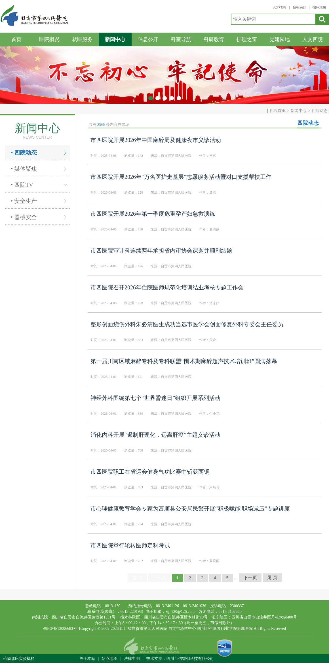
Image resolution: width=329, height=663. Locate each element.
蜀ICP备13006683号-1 (61, 628)
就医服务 (82, 39)
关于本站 (87, 658)
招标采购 (299, 7)
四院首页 (278, 111)
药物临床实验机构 (19, 658)
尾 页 (272, 577)
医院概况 (49, 39)
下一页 (250, 577)
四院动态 (320, 111)
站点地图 (109, 658)
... (236, 577)
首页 (16, 39)
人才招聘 (279, 7)
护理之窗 (247, 39)
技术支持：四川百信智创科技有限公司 (180, 658)
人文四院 (312, 39)
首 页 (137, 577)
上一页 (159, 577)
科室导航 (181, 39)
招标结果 (319, 7)
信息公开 (148, 39)
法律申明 (132, 658)
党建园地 (279, 39)
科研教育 (214, 39)
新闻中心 (115, 39)
